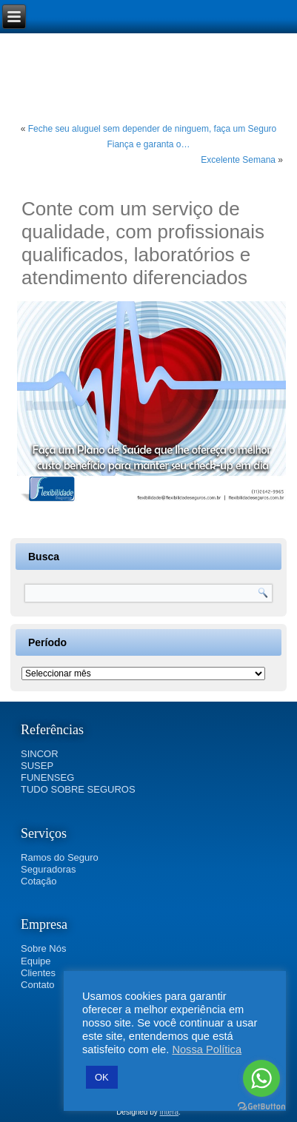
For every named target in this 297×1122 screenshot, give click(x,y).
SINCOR (40, 753)
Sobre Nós (43, 948)
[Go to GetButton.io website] (261, 1107)
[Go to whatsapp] (261, 1078)
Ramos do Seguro (60, 857)
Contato (38, 984)
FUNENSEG (47, 777)
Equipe (35, 961)
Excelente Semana (238, 160)
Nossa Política (206, 1049)
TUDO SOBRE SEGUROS (78, 789)
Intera (169, 1112)
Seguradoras (48, 869)
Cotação (38, 881)
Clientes (38, 972)
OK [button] (102, 1077)
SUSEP (37, 765)
